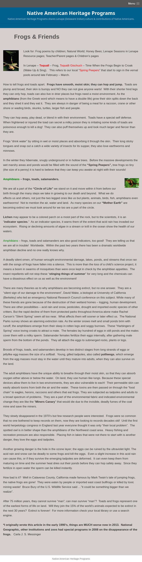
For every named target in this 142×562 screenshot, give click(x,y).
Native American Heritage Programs (71, 13)
